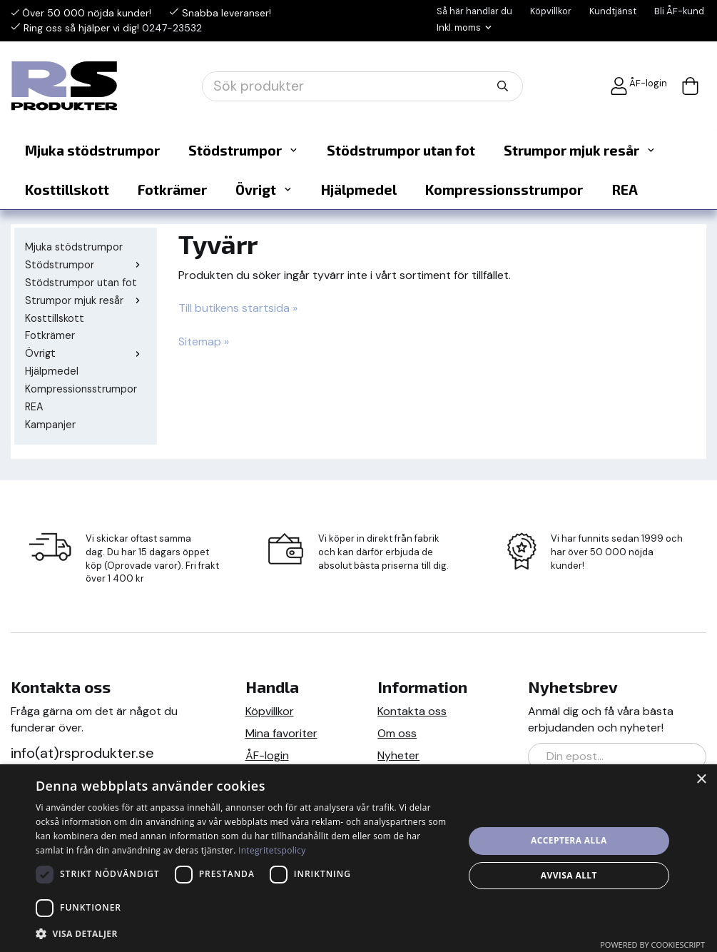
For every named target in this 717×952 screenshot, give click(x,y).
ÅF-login (638, 86)
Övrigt (264, 189)
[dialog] (358, 858)
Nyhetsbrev (573, 687)
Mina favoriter (281, 733)
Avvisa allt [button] (569, 875)
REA (624, 189)
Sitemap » (203, 341)
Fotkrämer (172, 189)
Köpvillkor (550, 11)
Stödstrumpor (243, 150)
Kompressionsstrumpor (504, 189)
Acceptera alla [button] (569, 840)
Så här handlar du (474, 11)
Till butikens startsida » (238, 307)
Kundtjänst (612, 11)
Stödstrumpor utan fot (401, 150)
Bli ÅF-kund (679, 11)
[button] (243, 933)
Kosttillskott (67, 189)
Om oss (397, 733)
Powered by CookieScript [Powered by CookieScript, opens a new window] (652, 944)
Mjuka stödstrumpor (92, 150)
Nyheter (398, 755)
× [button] (701, 779)
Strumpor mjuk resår (580, 150)
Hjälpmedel (359, 189)
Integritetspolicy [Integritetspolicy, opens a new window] (272, 850)
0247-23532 (172, 27)
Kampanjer (50, 424)
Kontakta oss (412, 711)
